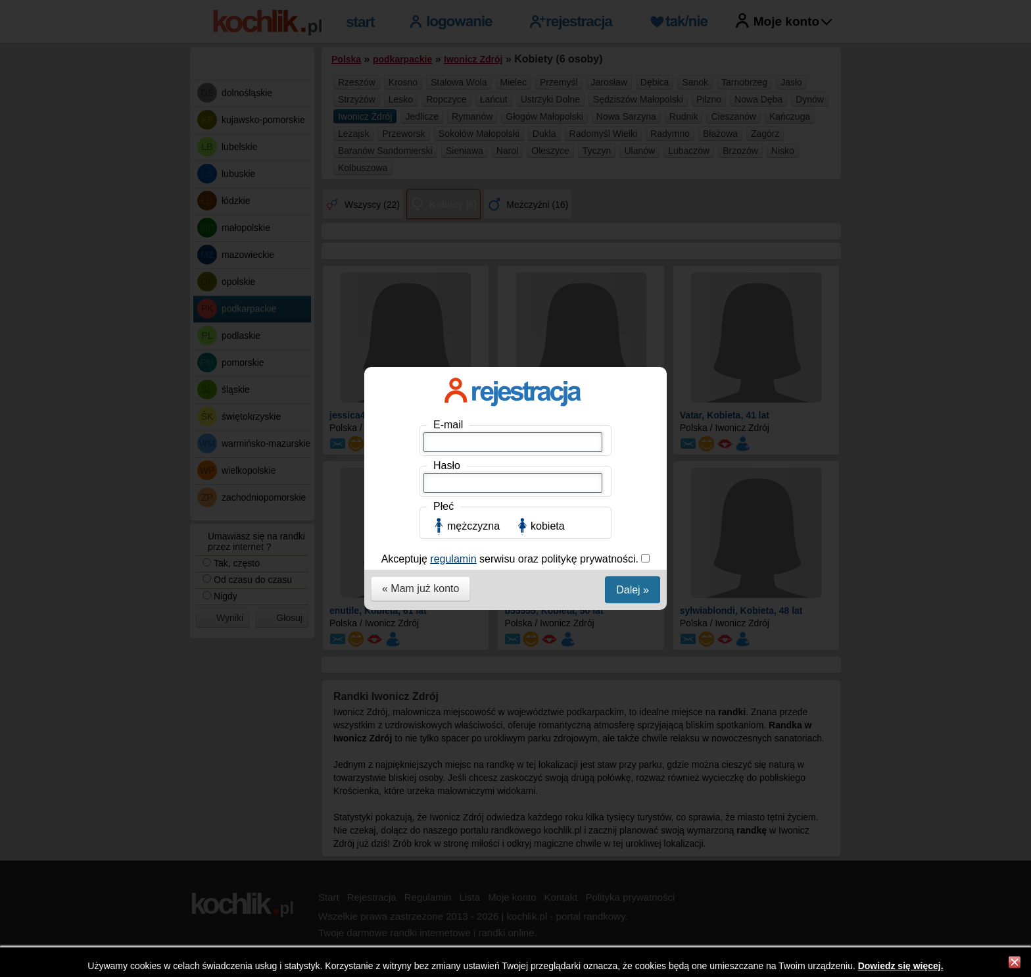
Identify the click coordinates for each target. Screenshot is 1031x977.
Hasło (446, 235)
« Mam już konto (420, 358)
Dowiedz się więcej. (901, 966)
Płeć (443, 276)
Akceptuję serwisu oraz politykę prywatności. (511, 329)
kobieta (548, 296)
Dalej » (632, 360)
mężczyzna (473, 296)
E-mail (448, 195)
